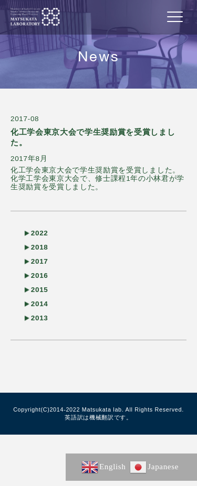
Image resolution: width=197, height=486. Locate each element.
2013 (39, 318)
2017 (39, 261)
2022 (39, 233)
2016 (39, 275)
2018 (39, 247)
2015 (39, 290)
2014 (39, 304)
